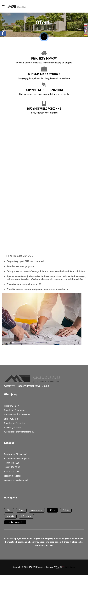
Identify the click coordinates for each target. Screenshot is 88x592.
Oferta (52, 510)
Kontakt (10, 516)
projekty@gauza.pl (12, 476)
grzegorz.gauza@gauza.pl (16, 480)
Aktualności (36, 510)
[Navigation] (3, 6)
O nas (21, 510)
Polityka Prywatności (15, 522)
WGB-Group (70, 567)
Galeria (66, 510)
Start (9, 510)
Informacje (26, 516)
